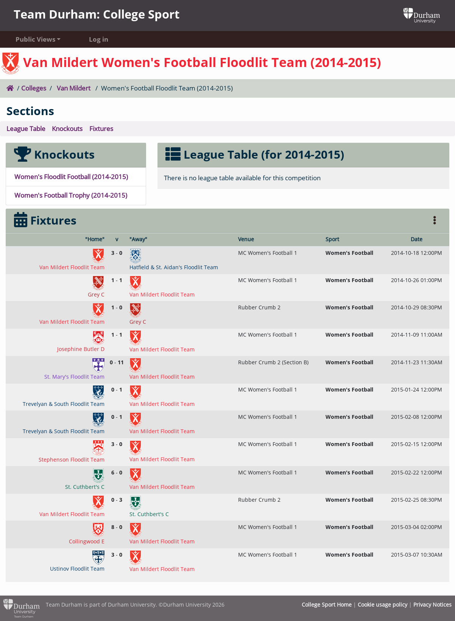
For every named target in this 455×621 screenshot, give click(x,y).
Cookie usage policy (382, 604)
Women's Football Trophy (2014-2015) (70, 195)
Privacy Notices (432, 604)
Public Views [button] (35, 39)
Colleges (33, 88)
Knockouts (67, 128)
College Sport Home (327, 604)
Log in (98, 39)
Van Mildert (73, 88)
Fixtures (101, 128)
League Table (25, 128)
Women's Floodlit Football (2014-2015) (71, 176)
